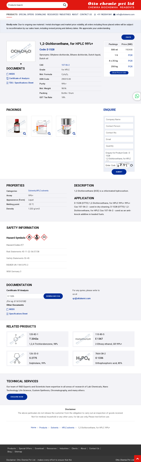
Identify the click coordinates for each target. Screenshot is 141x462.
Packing (43, 93)
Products (11, 14)
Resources (52, 449)
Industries (65, 14)
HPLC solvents (42, 191)
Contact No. (111, 132)
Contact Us (86, 14)
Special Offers (26, 14)
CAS (41, 65)
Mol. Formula (46, 74)
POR (130, 55)
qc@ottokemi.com (81, 298)
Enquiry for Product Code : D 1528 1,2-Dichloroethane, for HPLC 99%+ (119, 155)
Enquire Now (17, 398)
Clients (75, 449)
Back (129, 37)
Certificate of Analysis (17, 78)
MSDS (10, 74)
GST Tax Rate (46, 97)
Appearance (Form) (15, 200)
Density (10, 209)
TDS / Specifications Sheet (19, 83)
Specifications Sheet (17, 314)
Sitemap (18, 452)
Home (32, 429)
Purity (42, 84)
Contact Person (113, 126)
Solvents (32, 191)
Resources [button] (53, 14)
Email (108, 139)
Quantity (109, 146)
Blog (10, 452)
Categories (11, 191)
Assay (9, 195)
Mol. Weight (45, 88)
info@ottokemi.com (125, 14)
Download (40, 14)
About (75, 14)
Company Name (113, 119)
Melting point (12, 204)
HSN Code (44, 79)
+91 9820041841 (105, 14)
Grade (42, 70)
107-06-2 (66, 65)
